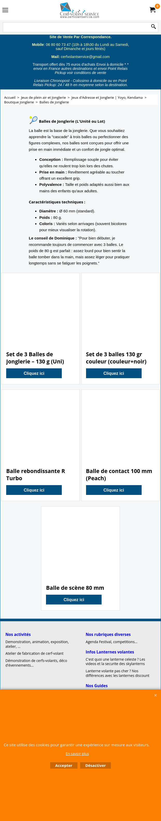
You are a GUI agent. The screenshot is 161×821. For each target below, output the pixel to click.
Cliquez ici (34, 373)
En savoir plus (77, 753)
